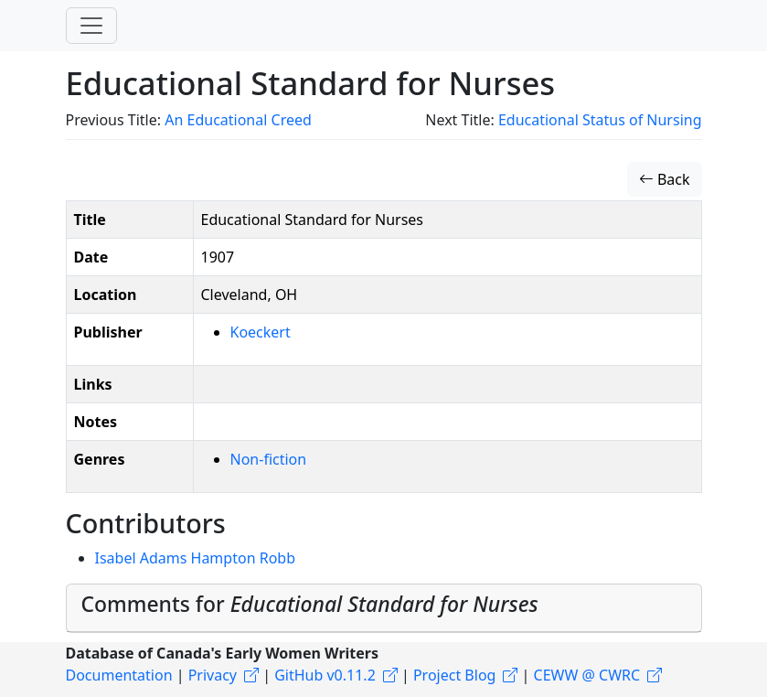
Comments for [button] (309, 604)
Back (664, 179)
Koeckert (260, 332)
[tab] (384, 608)
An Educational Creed (238, 120)
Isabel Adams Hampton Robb (195, 558)
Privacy (212, 675)
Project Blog (454, 675)
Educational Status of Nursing (600, 120)
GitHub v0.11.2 (325, 675)
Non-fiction (268, 459)
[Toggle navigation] (91, 25)
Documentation (119, 675)
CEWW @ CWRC (587, 675)
